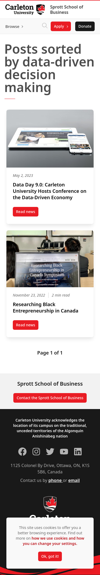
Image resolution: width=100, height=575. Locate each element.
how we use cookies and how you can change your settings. (53, 541)
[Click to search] (44, 26)
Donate (84, 26)
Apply (59, 26)
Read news (27, 212)
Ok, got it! (50, 556)
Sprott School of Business (66, 9)
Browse (12, 26)
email (74, 480)
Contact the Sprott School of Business (50, 397)
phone (56, 480)
